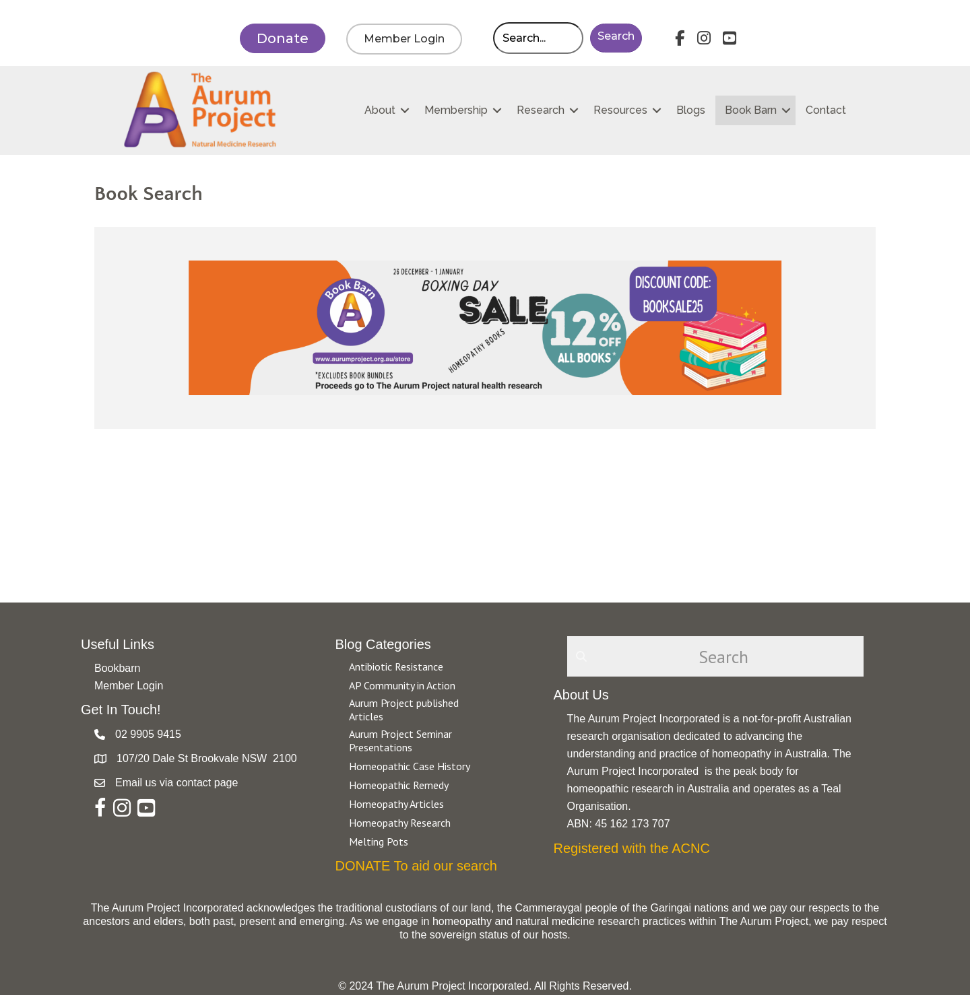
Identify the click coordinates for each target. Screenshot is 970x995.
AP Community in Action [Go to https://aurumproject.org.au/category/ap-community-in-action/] (402, 685)
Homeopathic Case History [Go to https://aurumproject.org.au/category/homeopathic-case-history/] (409, 766)
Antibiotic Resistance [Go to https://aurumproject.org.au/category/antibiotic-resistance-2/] (396, 666)
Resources (620, 110)
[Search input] (538, 38)
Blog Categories (383, 644)
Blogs (690, 110)
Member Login (128, 685)
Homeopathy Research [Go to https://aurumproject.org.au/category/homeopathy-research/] (400, 822)
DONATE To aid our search (416, 865)
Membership (456, 110)
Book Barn (751, 110)
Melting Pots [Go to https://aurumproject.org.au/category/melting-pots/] (378, 841)
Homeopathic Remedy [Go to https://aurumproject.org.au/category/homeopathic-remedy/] (399, 785)
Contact (826, 110)
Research (540, 110)
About (379, 110)
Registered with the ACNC (632, 848)
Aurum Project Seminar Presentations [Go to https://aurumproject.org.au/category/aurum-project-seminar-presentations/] (400, 740)
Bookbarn (117, 668)
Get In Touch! (121, 709)
